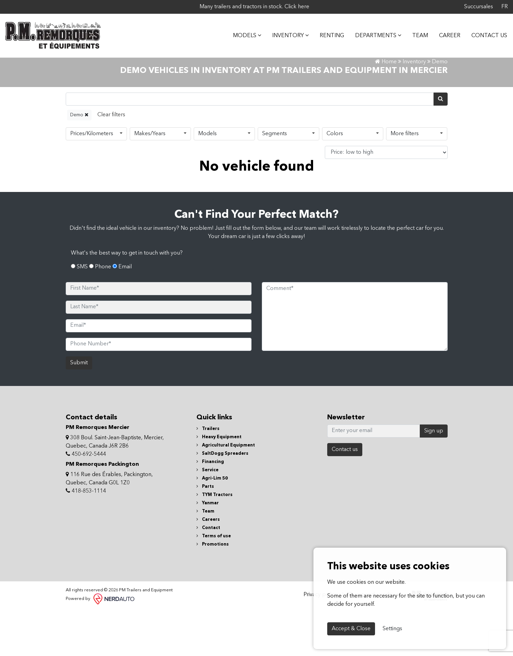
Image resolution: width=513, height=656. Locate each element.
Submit (79, 409)
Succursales (478, 7)
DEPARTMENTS (373, 33)
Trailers (208, 475)
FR (504, 7)
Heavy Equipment (219, 483)
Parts (205, 532)
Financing (210, 508)
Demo (79, 160)
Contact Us (484, 33)
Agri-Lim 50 (212, 524)
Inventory (285, 33)
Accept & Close (351, 629)
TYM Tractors (214, 541)
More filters (405, 179)
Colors (335, 179)
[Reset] (111, 161)
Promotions (212, 590)
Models (207, 179)
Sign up (433, 477)
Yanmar (207, 549)
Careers (208, 565)
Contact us (345, 495)
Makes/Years (149, 179)
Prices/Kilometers (91, 179)
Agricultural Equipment (225, 491)
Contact (208, 574)
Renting (326, 33)
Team (415, 33)
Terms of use (213, 582)
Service (207, 516)
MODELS (242, 33)
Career (444, 33)
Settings (392, 629)
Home (386, 107)
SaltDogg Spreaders (222, 499)
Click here (340, 7)
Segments (274, 179)
